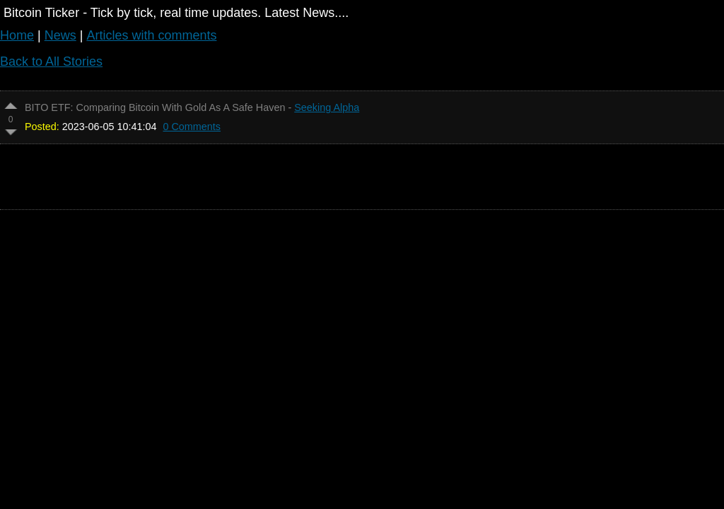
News (60, 35)
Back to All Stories (51, 61)
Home (17, 35)
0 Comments (192, 126)
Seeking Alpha (326, 107)
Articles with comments (151, 35)
